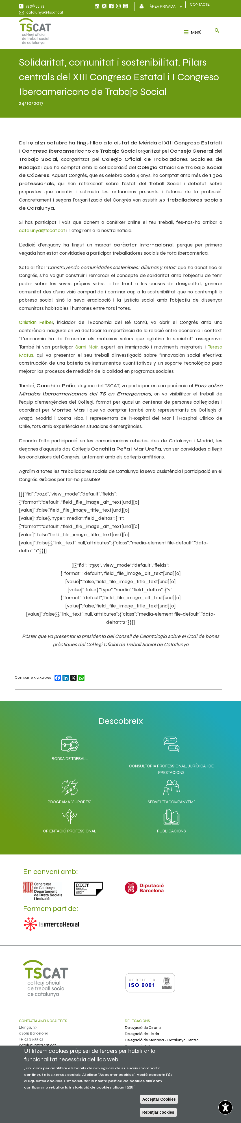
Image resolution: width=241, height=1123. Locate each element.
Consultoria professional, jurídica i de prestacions (171, 769)
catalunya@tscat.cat (44, 12)
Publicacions (171, 819)
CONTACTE (200, 4)
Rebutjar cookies (158, 1112)
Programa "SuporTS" (70, 790)
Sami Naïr (86, 347)
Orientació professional (69, 819)
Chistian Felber (36, 322)
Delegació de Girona (143, 1027)
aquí (130, 1087)
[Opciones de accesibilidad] (225, 1107)
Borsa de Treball (70, 747)
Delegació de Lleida (142, 1033)
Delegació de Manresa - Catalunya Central (162, 1040)
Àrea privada (163, 8)
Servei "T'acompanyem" (171, 790)
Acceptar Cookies (159, 1099)
